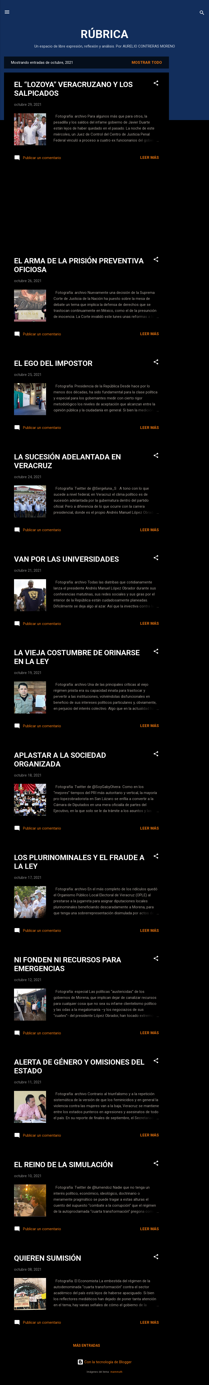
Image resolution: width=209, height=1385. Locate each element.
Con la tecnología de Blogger (104, 1362)
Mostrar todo (147, 62)
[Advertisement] (189, 132)
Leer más (149, 157)
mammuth (116, 1371)
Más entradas (86, 1345)
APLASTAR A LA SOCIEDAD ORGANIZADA (60, 759)
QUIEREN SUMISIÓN (47, 1258)
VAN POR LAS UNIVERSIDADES (66, 559)
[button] (156, 84)
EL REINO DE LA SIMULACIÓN (63, 1164)
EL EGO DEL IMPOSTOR (53, 363)
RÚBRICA (104, 34)
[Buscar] (202, 13)
